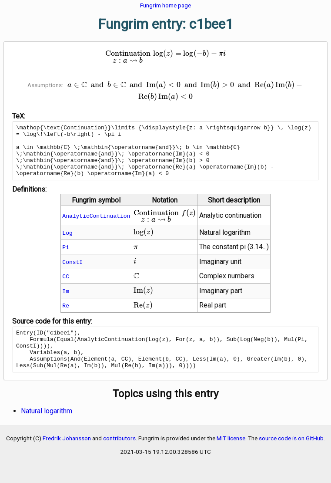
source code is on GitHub (291, 456)
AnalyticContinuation (96, 226)
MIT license (231, 456)
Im (65, 301)
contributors (119, 456)
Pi (65, 257)
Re (65, 316)
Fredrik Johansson (67, 456)
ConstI (72, 272)
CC (65, 286)
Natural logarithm (46, 429)
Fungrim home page (165, 5)
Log (67, 243)
